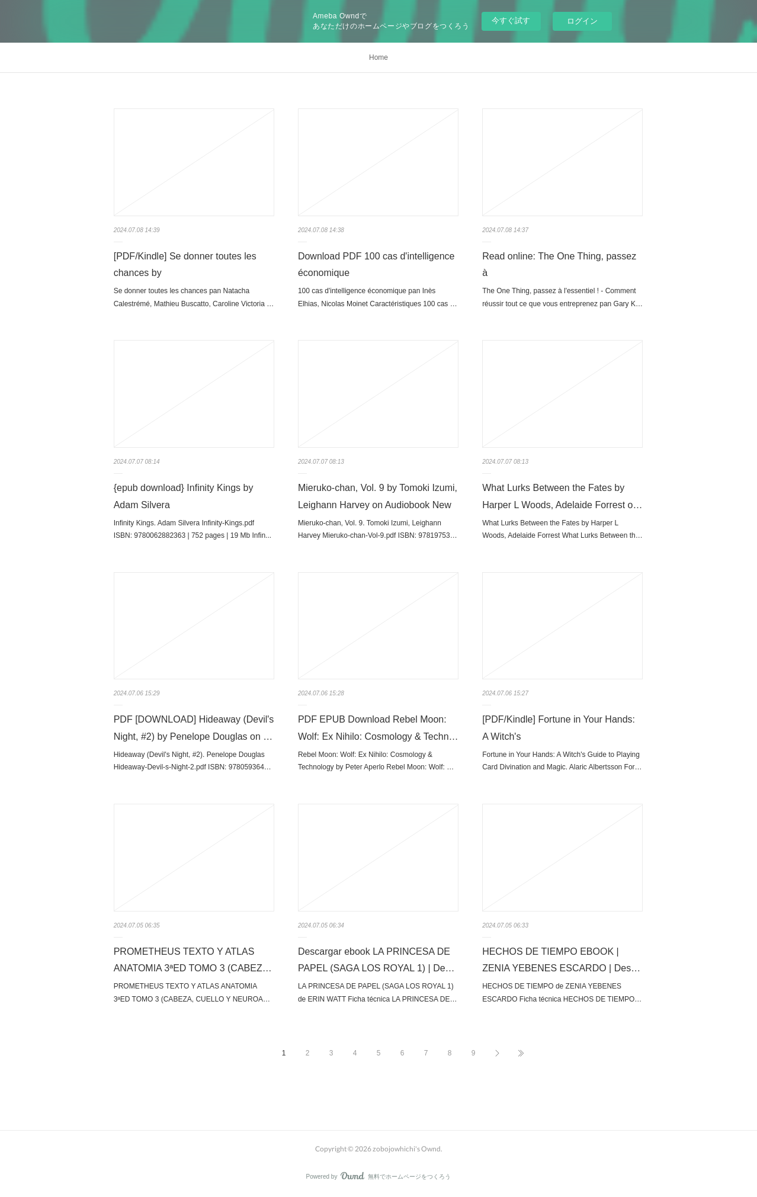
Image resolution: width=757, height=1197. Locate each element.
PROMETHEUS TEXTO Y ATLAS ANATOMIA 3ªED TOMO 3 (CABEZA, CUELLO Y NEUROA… (192, 992)
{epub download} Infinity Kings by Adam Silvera (184, 496)
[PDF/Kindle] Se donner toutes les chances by (185, 264)
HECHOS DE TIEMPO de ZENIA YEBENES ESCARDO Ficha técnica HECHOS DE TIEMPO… (561, 992)
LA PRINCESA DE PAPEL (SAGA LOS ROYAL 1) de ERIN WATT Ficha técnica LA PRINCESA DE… (377, 992)
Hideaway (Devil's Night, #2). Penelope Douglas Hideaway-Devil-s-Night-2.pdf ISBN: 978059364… (192, 761)
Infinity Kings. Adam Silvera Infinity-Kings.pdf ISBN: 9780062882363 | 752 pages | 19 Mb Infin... (192, 529)
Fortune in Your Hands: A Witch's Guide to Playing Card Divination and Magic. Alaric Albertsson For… (561, 761)
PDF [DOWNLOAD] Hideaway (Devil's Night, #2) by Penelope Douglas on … (194, 728)
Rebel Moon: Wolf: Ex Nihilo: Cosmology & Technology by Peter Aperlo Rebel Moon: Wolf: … (376, 761)
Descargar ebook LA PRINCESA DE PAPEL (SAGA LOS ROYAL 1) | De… (376, 960)
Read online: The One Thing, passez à (559, 264)
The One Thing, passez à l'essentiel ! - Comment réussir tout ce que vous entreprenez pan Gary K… (562, 297)
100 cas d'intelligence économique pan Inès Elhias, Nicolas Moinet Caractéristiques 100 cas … (377, 297)
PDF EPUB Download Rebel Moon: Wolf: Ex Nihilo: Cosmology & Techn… (378, 728)
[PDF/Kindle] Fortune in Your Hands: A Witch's (558, 728)
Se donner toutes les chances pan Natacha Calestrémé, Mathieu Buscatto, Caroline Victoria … (194, 297)
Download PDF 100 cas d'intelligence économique (376, 264)
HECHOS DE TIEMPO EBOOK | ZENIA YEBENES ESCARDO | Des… (561, 960)
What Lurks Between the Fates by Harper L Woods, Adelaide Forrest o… (562, 496)
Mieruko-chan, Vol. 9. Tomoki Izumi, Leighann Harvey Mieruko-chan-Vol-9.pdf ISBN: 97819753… (377, 529)
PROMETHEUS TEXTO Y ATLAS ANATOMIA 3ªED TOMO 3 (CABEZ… (193, 960)
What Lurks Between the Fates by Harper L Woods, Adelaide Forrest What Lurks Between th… (562, 529)
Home (378, 57)
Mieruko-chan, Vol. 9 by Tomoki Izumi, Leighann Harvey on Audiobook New (377, 496)
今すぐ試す (511, 20)
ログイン (582, 21)
